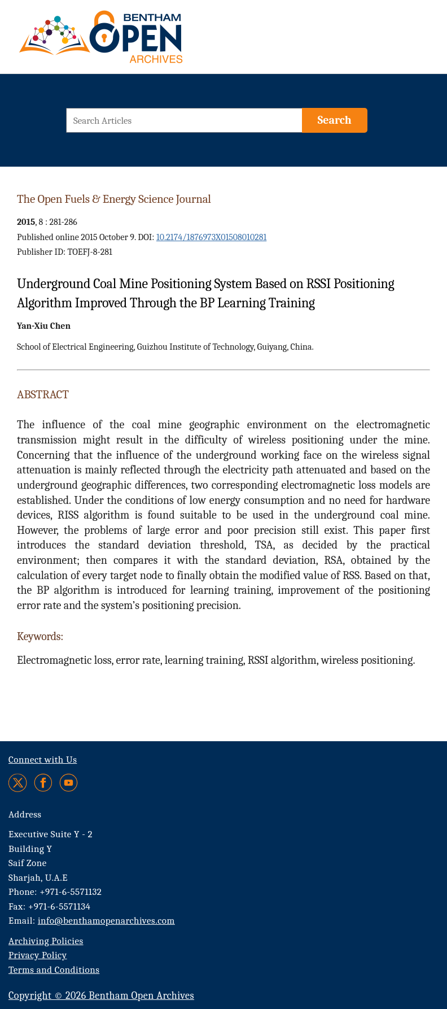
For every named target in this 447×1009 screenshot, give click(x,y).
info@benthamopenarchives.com (106, 920)
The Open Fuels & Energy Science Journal (114, 199)
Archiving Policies (46, 941)
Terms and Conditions (53, 969)
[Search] (334, 120)
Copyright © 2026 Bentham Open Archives (101, 996)
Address (25, 814)
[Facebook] (43, 783)
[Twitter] (18, 783)
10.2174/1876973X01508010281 (211, 237)
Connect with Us (42, 759)
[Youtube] (68, 783)
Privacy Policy (37, 955)
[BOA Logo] (134, 41)
